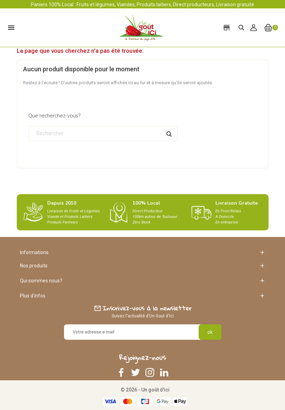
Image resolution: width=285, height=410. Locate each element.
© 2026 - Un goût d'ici (145, 390)
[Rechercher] (103, 134)
